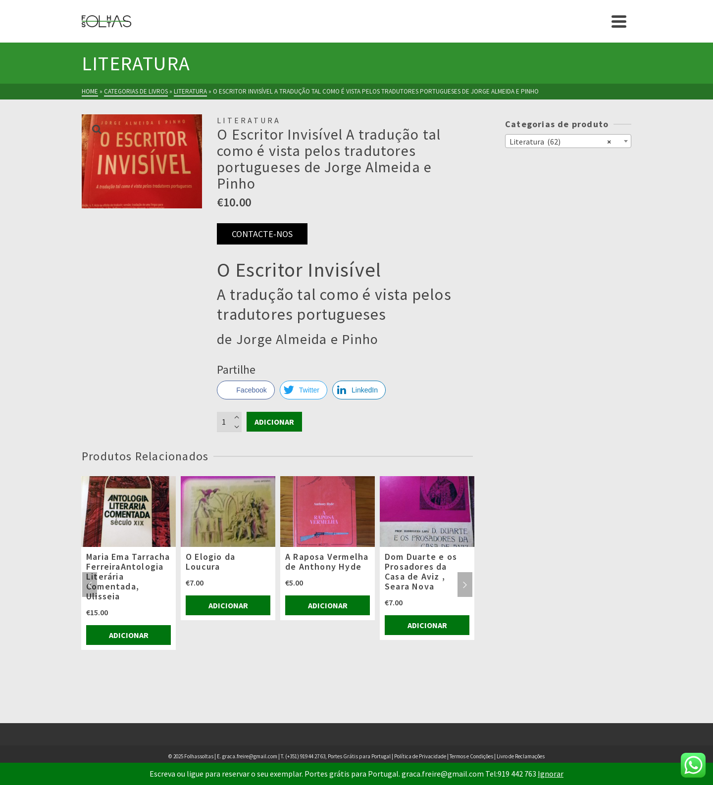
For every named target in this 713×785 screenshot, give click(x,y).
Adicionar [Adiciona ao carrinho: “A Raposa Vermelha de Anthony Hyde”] (328, 605)
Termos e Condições (471, 756)
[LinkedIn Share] (359, 390)
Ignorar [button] (550, 774)
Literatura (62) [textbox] (560, 141)
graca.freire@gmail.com (249, 756)
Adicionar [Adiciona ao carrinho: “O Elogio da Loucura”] (228, 605)
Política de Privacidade (420, 756)
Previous (89, 584)
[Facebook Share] (245, 390)
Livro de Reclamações (521, 756)
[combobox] (568, 141)
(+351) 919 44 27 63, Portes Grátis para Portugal (338, 756)
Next (465, 584)
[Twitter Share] (303, 390)
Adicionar (274, 422)
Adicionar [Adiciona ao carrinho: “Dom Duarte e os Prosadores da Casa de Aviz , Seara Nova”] (427, 625)
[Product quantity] (229, 422)
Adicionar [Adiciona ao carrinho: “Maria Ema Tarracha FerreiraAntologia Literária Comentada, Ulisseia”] (129, 635)
